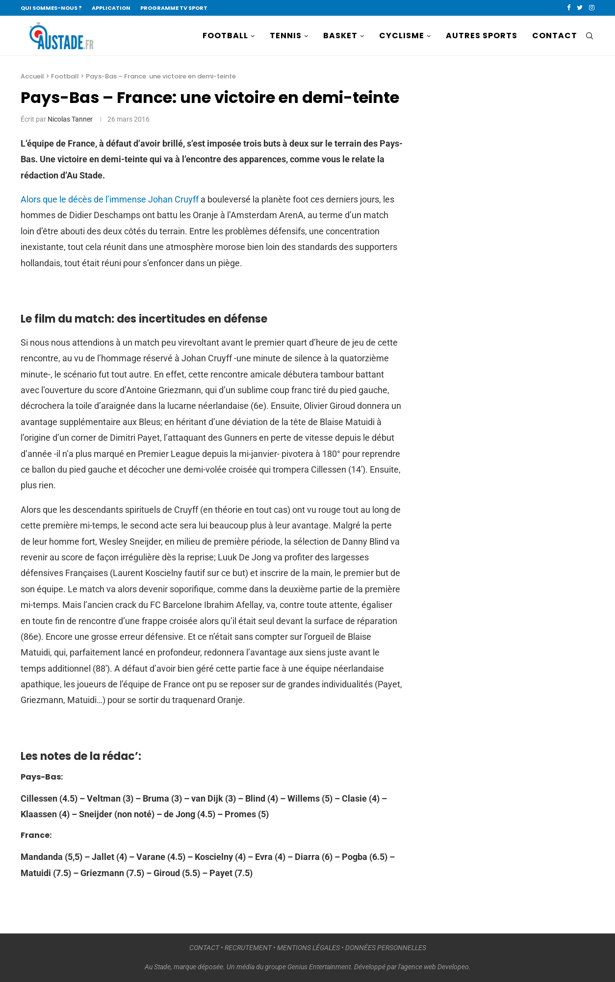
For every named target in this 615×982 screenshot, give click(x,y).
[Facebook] (568, 8)
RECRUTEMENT (248, 948)
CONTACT (554, 35)
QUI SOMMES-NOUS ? (51, 8)
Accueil (32, 76)
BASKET (340, 35)
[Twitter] (580, 8)
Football (65, 76)
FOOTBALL (225, 35)
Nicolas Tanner (70, 119)
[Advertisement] (501, 243)
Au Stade (158, 967)
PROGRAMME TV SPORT (173, 8)
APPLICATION (111, 8)
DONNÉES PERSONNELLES (385, 948)
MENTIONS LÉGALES (308, 948)
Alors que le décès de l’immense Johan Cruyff (110, 199)
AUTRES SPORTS (481, 35)
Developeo (453, 967)
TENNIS (286, 35)
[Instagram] (591, 8)
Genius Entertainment (319, 967)
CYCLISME (401, 35)
